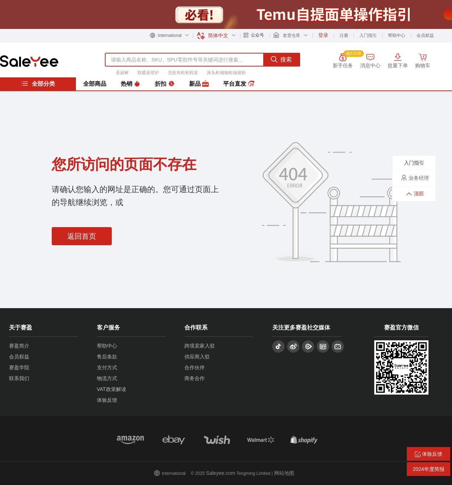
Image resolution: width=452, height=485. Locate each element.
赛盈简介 (19, 346)
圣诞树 (122, 72)
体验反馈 (107, 400)
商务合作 (194, 378)
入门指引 (368, 35)
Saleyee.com (220, 473)
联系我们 (19, 378)
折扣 (164, 84)
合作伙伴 (194, 367)
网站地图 (284, 473)
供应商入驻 (197, 357)
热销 (130, 84)
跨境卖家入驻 (199, 346)
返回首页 (81, 236)
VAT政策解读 (111, 389)
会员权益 (425, 35)
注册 (344, 35)
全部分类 (38, 83)
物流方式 (107, 378)
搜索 (281, 59)
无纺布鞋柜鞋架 (183, 72)
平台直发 (238, 84)
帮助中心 (396, 35)
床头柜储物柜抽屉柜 (226, 72)
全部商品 (94, 84)
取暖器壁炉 (148, 72)
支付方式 (107, 367)
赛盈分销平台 (29, 61)
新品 (199, 84)
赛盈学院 (19, 367)
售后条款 (107, 357)
